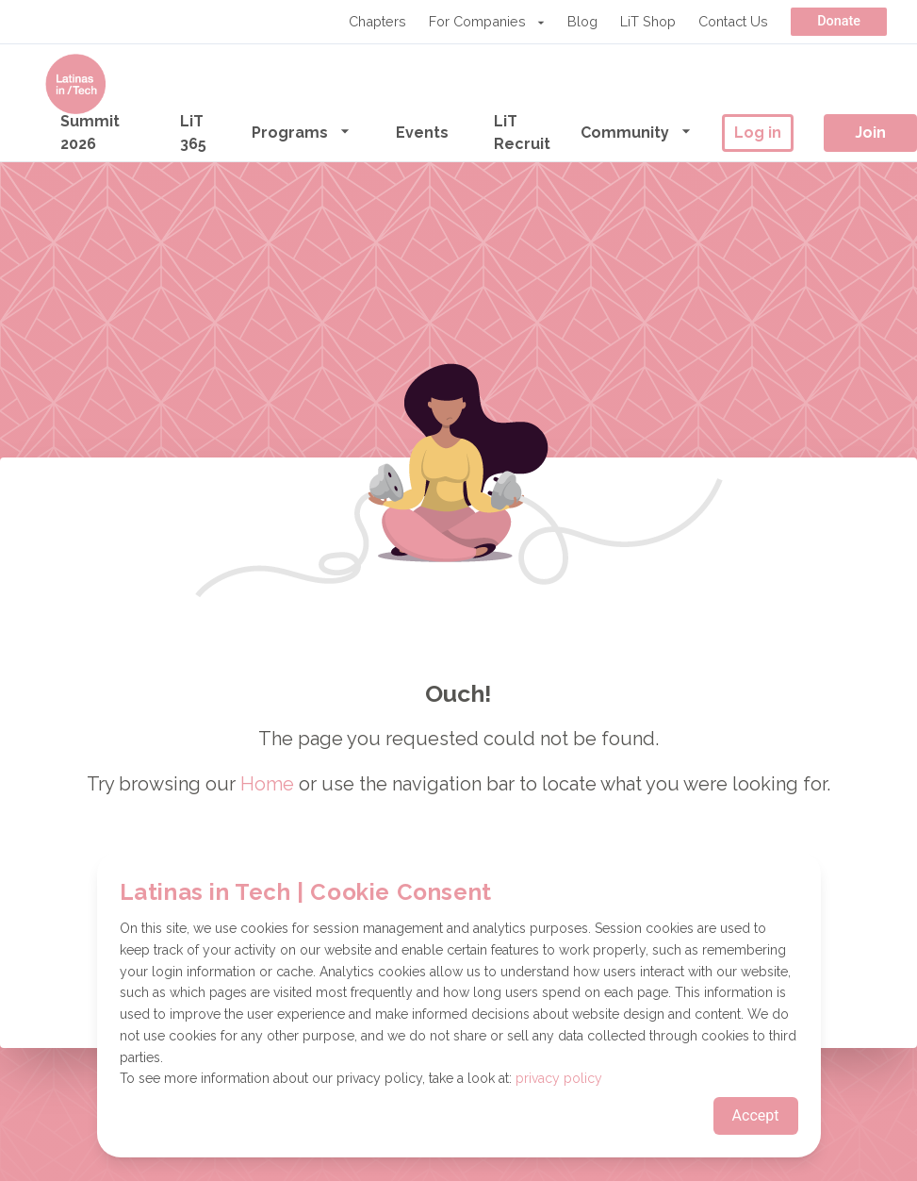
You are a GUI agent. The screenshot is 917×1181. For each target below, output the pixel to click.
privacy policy (559, 1078)
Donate (838, 21)
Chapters (377, 21)
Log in (757, 132)
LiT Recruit (522, 132)
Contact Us (733, 21)
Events (422, 132)
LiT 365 (193, 132)
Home (267, 784)
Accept (755, 1115)
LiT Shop (648, 21)
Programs (301, 131)
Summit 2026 (90, 132)
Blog (582, 21)
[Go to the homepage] (75, 84)
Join (870, 132)
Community (636, 131)
